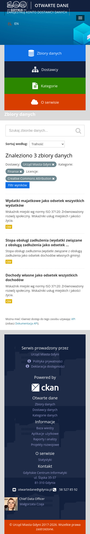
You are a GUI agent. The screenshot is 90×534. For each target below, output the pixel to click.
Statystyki (45, 460)
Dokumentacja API (26, 323)
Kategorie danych (45, 415)
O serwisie (45, 102)
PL (10, 23)
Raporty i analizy (45, 439)
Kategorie (45, 85)
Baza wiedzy (45, 428)
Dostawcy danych (45, 410)
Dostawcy (45, 69)
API (73, 319)
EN (16, 23)
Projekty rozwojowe (45, 444)
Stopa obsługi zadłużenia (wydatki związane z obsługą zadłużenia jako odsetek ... (44, 242)
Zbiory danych (45, 53)
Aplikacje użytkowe (45, 433)
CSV (8, 227)
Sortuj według (16, 144)
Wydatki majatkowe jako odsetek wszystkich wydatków (45, 203)
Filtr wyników (17, 185)
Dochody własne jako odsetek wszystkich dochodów (42, 277)
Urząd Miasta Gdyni (45, 354)
